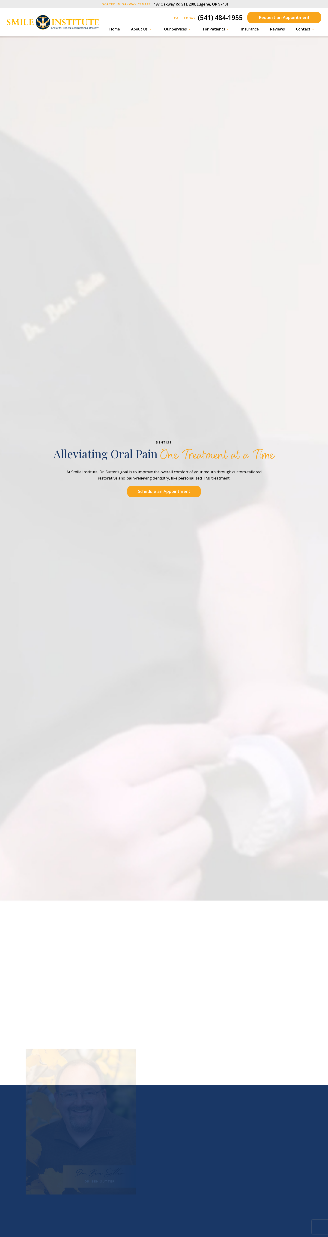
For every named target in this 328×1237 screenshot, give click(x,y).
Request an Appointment (284, 17)
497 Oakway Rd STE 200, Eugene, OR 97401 (164, 4)
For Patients (216, 29)
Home (114, 29)
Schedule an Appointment (164, 491)
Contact (306, 29)
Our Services (178, 29)
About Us (142, 29)
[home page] (53, 22)
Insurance (250, 29)
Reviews (277, 29)
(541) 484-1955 (208, 17)
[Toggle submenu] (150, 29)
